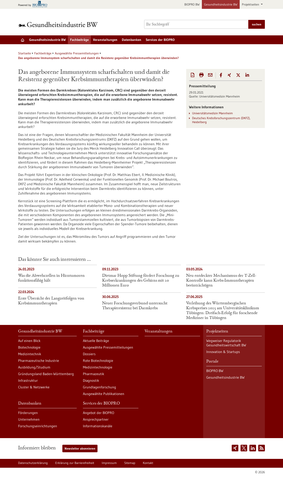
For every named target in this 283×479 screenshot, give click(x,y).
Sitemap (129, 462)
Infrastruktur (28, 380)
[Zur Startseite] (59, 24)
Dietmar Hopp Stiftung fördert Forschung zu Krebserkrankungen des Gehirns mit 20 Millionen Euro (140, 281)
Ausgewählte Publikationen (103, 393)
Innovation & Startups (223, 351)
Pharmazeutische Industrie (38, 360)
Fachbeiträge (79, 40)
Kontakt (148, 462)
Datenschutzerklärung (33, 462)
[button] (221, 75)
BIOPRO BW (192, 4)
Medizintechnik (29, 354)
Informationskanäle (97, 426)
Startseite (24, 53)
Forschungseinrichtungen (37, 426)
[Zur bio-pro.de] (34, 4)
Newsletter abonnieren (80, 448)
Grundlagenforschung (99, 387)
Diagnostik (91, 380)
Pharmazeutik (93, 374)
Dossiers (89, 354)
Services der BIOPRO (160, 40)
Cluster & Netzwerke (34, 387)
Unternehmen (29, 419)
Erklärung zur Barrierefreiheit (74, 462)
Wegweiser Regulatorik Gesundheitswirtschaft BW (226, 342)
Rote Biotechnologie (98, 360)
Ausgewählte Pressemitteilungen (77, 53)
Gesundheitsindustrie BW (220, 4)
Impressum (109, 462)
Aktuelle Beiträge (96, 340)
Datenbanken (131, 40)
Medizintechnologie (97, 367)
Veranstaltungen (105, 40)
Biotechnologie (29, 347)
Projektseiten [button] (251, 4)
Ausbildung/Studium (34, 367)
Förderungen (28, 412)
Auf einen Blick (29, 340)
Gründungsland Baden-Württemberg (46, 374)
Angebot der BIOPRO (98, 412)
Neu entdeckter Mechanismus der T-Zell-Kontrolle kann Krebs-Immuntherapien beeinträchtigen (221, 281)
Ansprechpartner (96, 419)
